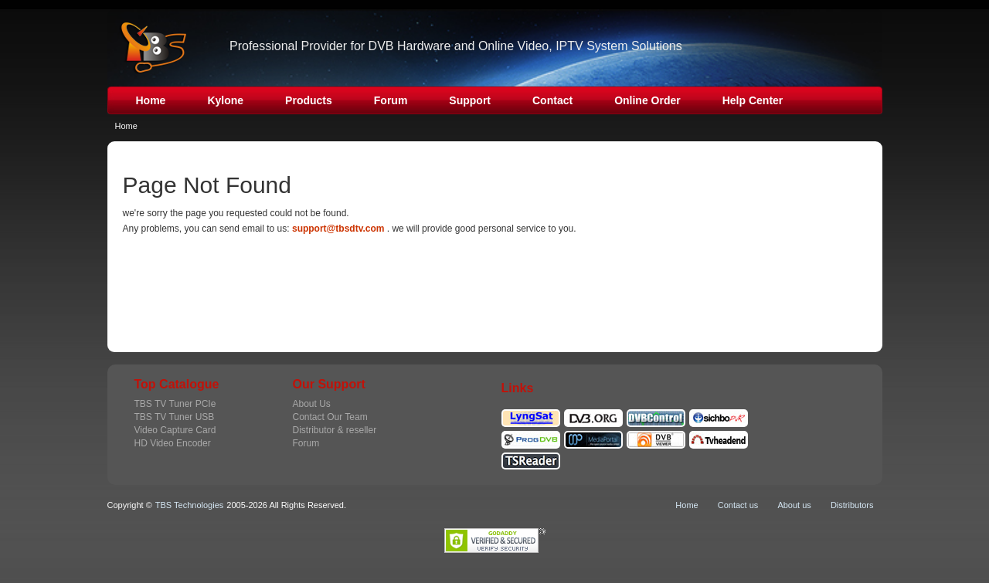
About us (794, 505)
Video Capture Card (175, 430)
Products (308, 100)
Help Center (752, 100)
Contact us (738, 505)
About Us (312, 403)
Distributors (852, 505)
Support (470, 100)
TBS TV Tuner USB (174, 417)
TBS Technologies (189, 505)
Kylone (225, 100)
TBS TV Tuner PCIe (175, 403)
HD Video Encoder (172, 443)
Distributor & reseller (335, 430)
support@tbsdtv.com (338, 228)
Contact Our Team (330, 417)
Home (151, 100)
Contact (552, 100)
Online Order (647, 100)
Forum (391, 100)
